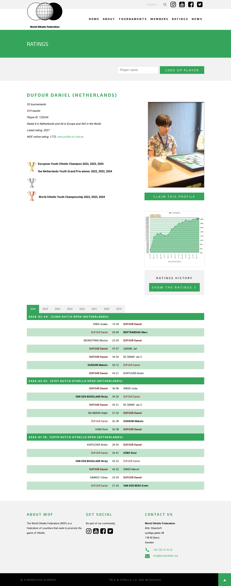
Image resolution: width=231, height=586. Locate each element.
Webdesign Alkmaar (41, 579)
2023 (70, 308)
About (109, 18)
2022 (82, 308)
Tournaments (133, 18)
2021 (94, 308)
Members (159, 18)
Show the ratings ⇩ (174, 287)
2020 (106, 308)
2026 (33, 308)
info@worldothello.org (161, 555)
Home (94, 18)
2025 (45, 308)
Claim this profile (174, 196)
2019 (119, 308)
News (197, 18)
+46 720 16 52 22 (158, 549)
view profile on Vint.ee (70, 136)
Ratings (180, 18)
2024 (57, 308)
